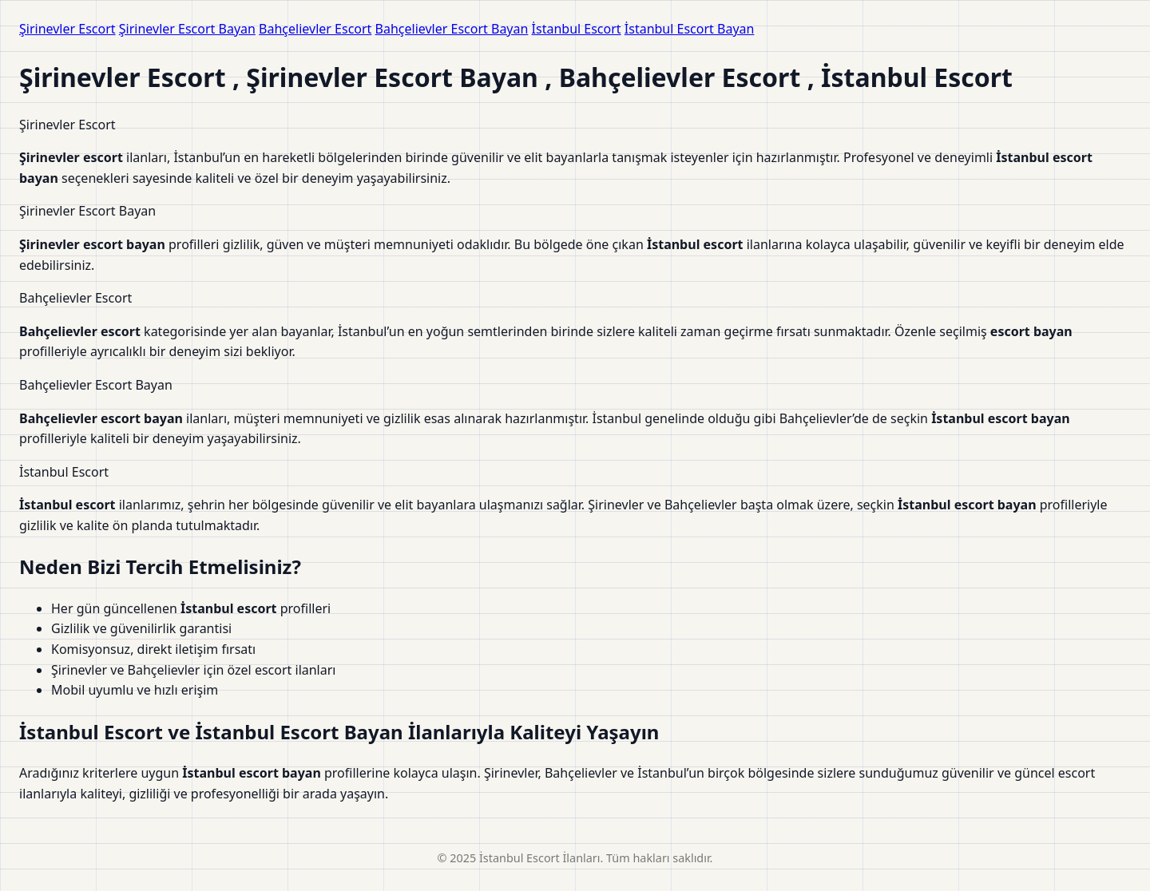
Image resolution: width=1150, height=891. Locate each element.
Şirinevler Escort (67, 29)
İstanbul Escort (576, 29)
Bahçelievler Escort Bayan (452, 29)
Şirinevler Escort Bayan (187, 29)
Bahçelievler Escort (315, 29)
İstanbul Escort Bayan (690, 29)
